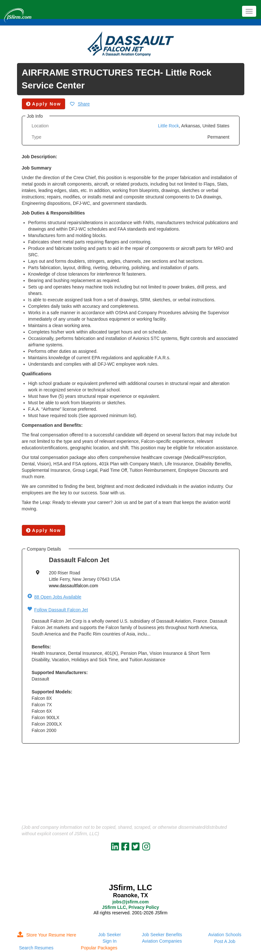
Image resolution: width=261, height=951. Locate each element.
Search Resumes (36, 947)
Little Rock (168, 125)
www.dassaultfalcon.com (73, 585)
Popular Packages (99, 947)
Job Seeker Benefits (162, 934)
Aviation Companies (162, 941)
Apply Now (43, 530)
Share (84, 103)
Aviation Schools (224, 934)
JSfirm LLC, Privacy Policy (130, 907)
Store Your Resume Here (46, 934)
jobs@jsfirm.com (130, 901)
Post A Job (224, 941)
